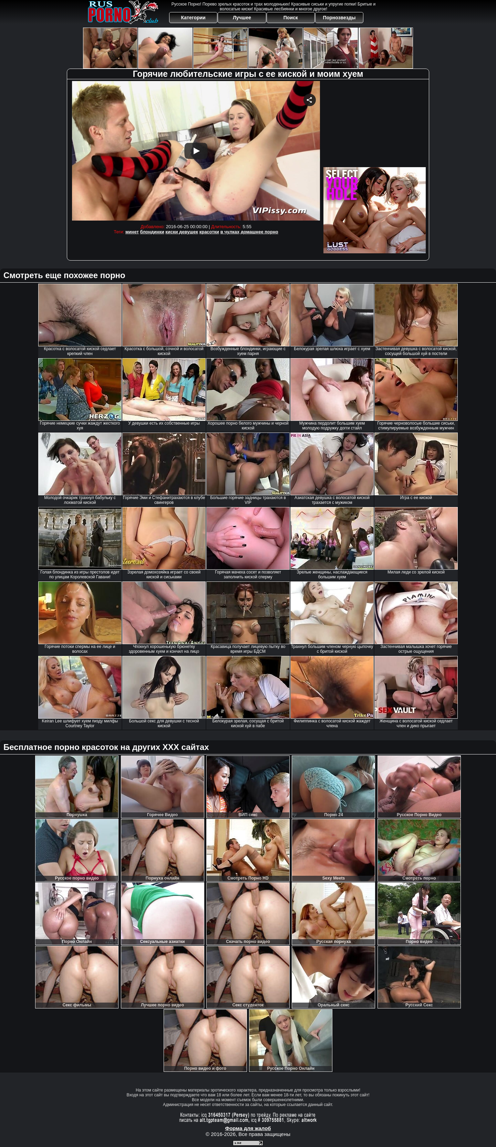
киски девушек (181, 231)
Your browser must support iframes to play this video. (196, 151)
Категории (193, 17)
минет (132, 231)
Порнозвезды (339, 17)
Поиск (290, 17)
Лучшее (242, 17)
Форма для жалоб (248, 1128)
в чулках (229, 231)
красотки (209, 231)
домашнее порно (259, 231)
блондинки (152, 231)
